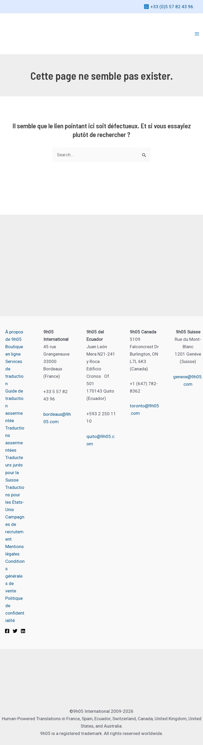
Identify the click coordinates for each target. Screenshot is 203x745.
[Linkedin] (23, 631)
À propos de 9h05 (14, 335)
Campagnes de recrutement (14, 528)
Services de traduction (14, 372)
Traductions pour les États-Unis (14, 498)
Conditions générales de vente (15, 576)
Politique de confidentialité (14, 609)
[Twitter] (15, 631)
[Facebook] (7, 631)
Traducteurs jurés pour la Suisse (14, 468)
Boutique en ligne (14, 350)
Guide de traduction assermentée (14, 405)
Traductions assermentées (14, 439)
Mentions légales (14, 550)
